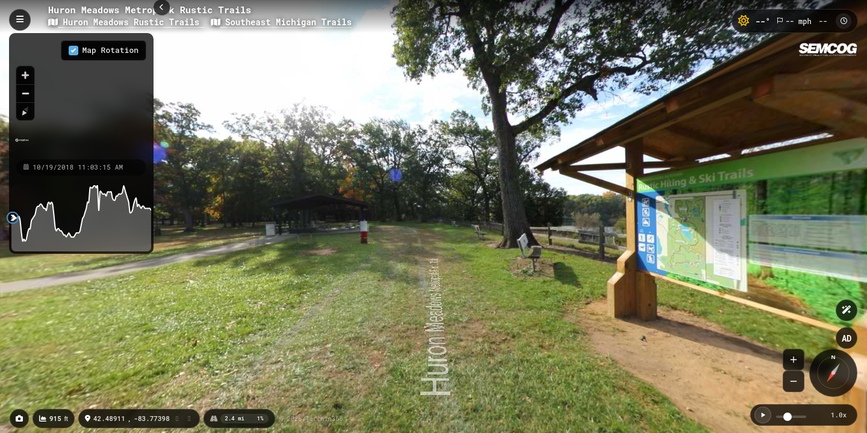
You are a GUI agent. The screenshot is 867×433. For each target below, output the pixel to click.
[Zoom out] (25, 93)
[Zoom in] (25, 75)
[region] (81, 95)
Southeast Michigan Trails (281, 22)
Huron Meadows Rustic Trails (126, 22)
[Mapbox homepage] (22, 145)
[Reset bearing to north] (25, 111)
